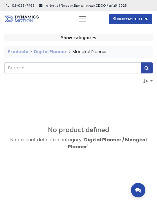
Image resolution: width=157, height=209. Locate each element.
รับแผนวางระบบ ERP (131, 19)
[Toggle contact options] (138, 190)
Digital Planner (50, 52)
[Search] (147, 67)
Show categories (78, 37)
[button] (148, 81)
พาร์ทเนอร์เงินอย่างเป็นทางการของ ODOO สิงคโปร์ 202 (85, 5)
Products (18, 52)
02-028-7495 (20, 5)
